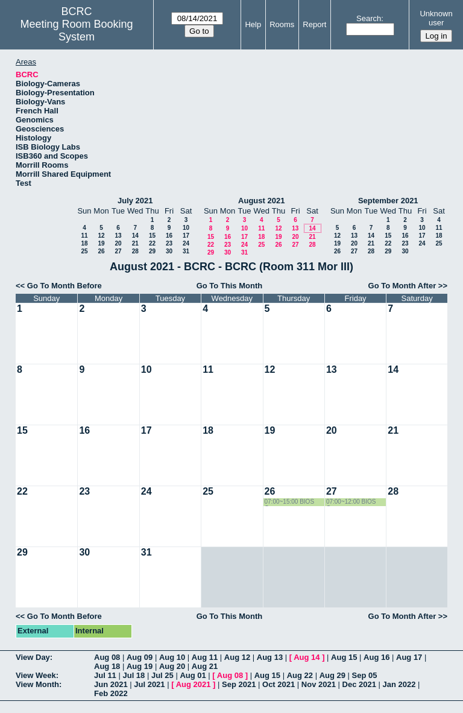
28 (135, 251)
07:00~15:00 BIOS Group (290, 502)
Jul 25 (162, 675)
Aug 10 (172, 657)
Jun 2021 (111, 684)
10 (186, 227)
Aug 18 (107, 666)
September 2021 (388, 200)
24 (186, 243)
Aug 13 (270, 657)
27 (118, 251)
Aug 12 (237, 657)
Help (253, 24)
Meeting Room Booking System (76, 30)
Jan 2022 (399, 684)
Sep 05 (364, 675)
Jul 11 (105, 675)
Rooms (281, 24)
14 (135, 235)
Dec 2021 (359, 684)
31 (186, 251)
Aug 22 (300, 675)
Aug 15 (344, 657)
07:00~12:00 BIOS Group (351, 502)
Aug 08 (107, 657)
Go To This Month (230, 285)
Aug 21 (205, 666)
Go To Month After (402, 285)
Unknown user (436, 18)
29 (152, 251)
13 (118, 235)
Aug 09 (140, 657)
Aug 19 (140, 666)
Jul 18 (133, 675)
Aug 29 (332, 675)
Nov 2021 (318, 684)
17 (186, 235)
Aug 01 (193, 675)
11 (84, 235)
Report (314, 24)
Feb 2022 (111, 693)
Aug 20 (172, 666)
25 (84, 251)
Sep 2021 (239, 684)
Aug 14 (307, 657)
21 (135, 243)
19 (101, 243)
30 (169, 251)
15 (152, 235)
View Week (36, 675)
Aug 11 (205, 657)
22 (152, 243)
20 (118, 243)
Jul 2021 (149, 684)
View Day (33, 657)
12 (101, 235)
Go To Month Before (64, 285)
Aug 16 (376, 657)
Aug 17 (409, 657)
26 (101, 251)
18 (84, 243)
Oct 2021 (278, 684)
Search (368, 18)
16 (169, 235)
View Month (37, 684)
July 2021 (135, 200)
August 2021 (261, 200)
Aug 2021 (193, 684)
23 (169, 243)
